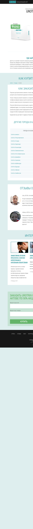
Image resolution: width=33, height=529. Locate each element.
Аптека (13, 333)
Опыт (24, 333)
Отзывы (19, 333)
